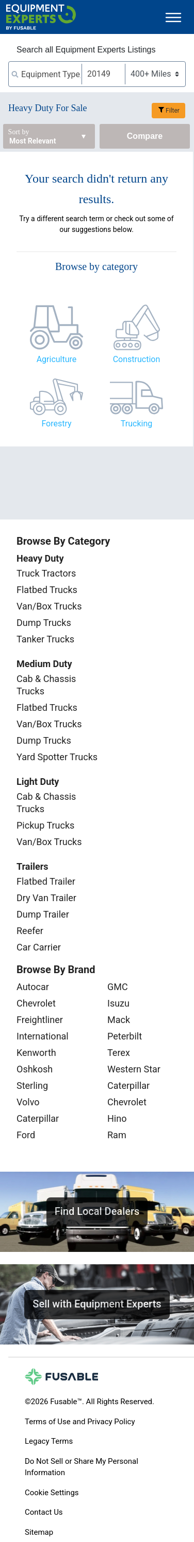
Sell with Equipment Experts (97, 1304)
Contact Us (44, 1512)
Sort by (18, 132)
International (43, 1036)
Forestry (56, 423)
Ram (116, 1134)
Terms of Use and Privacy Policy (80, 1421)
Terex (118, 1052)
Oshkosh (35, 1069)
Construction (136, 359)
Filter (173, 110)
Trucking (136, 423)
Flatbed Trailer (46, 881)
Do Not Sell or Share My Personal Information (81, 1467)
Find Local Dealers (97, 1211)
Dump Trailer (43, 914)
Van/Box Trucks (49, 606)
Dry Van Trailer (46, 897)
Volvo (28, 1102)
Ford (26, 1134)
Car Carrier (39, 947)
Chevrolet (36, 1003)
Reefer (30, 930)
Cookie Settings (52, 1492)
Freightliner (40, 1019)
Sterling (32, 1085)
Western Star (133, 1069)
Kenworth (36, 1052)
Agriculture (57, 359)
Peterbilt (124, 1036)
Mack (118, 1019)
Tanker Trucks (45, 639)
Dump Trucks (44, 622)
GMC (117, 986)
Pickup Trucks (45, 825)
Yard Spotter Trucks (57, 756)
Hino (116, 1118)
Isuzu (118, 1003)
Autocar (33, 986)
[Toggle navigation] (173, 17)
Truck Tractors (46, 573)
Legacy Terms (49, 1441)
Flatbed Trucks (47, 589)
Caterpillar (38, 1118)
